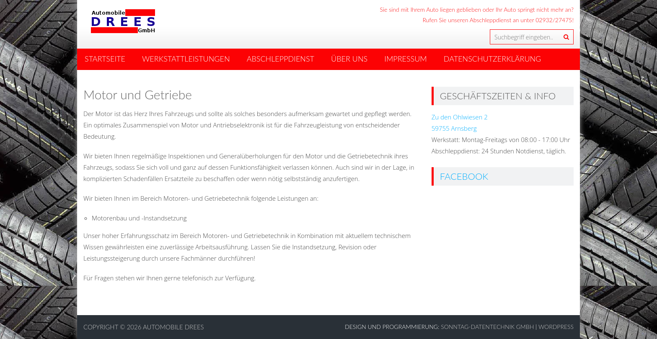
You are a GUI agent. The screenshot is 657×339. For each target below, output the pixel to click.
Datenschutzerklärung (492, 58)
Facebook (464, 176)
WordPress (556, 326)
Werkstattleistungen (186, 58)
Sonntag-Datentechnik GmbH (487, 326)
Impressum (405, 58)
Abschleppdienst (280, 58)
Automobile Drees (173, 327)
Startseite (105, 58)
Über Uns (349, 58)
